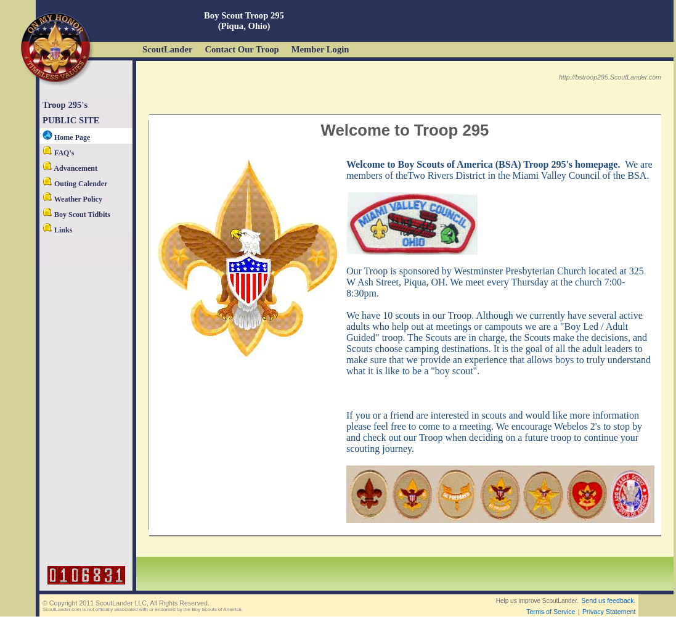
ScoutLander (167, 49)
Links (57, 230)
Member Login (320, 49)
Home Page (66, 137)
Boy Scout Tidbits (76, 214)
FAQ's (58, 153)
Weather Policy (72, 199)
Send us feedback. (608, 600)
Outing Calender (75, 183)
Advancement (70, 168)
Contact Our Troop (242, 49)
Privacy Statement (608, 611)
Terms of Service (550, 611)
